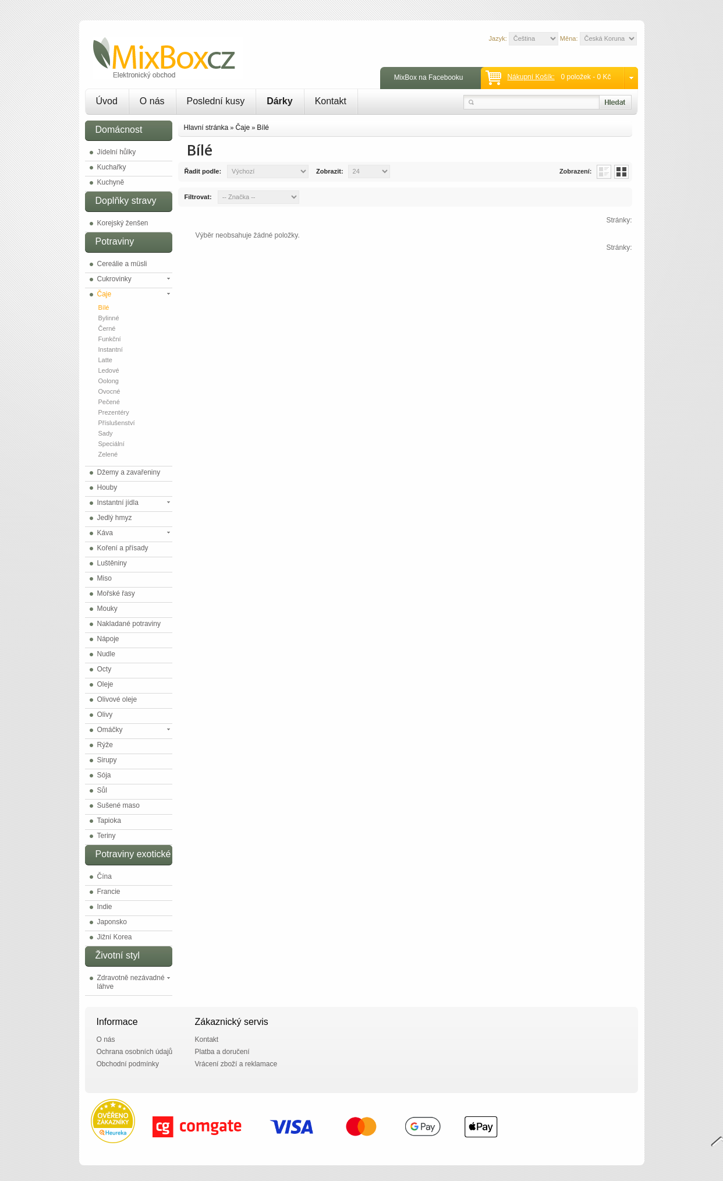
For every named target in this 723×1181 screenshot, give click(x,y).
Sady (105, 433)
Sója (104, 775)
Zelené (108, 454)
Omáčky (110, 730)
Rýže (105, 745)
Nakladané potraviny (129, 624)
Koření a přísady (122, 548)
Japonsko (112, 922)
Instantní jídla (118, 502)
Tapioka (109, 820)
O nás (152, 101)
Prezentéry (113, 412)
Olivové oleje (117, 699)
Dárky (279, 101)
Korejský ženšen (122, 223)
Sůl (102, 790)
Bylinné (108, 317)
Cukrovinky (114, 279)
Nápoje (108, 639)
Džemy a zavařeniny (129, 472)
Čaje (104, 294)
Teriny (106, 836)
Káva (105, 533)
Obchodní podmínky (128, 1064)
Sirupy (107, 760)
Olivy (105, 714)
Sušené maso (118, 805)
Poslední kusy (216, 101)
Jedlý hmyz (114, 518)
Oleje (105, 684)
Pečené (109, 401)
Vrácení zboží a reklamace (236, 1064)
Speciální (111, 443)
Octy (104, 669)
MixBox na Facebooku (428, 77)
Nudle (106, 654)
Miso (104, 578)
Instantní (110, 349)
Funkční (109, 338)
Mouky (107, 608)
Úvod (107, 101)
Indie (104, 907)
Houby (107, 487)
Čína (104, 876)
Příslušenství (116, 422)
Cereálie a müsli (122, 264)
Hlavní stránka (206, 127)
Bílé (103, 307)
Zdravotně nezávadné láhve (131, 982)
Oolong (108, 380)
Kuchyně (111, 182)
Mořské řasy (116, 593)
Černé (107, 328)
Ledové (108, 370)
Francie (108, 891)
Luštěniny (112, 563)
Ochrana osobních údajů (135, 1052)
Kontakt (330, 101)
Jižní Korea (114, 937)
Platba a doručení (222, 1052)
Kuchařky (111, 167)
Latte (105, 359)
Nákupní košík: (530, 77)
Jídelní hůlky (116, 152)
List (604, 172)
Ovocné (109, 391)
